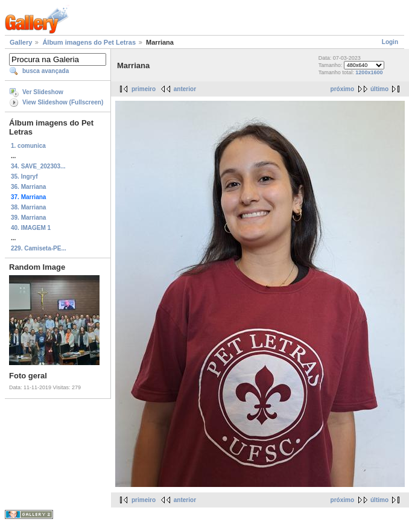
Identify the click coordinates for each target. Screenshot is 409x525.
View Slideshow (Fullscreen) (62, 102)
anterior (185, 89)
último (379, 89)
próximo (342, 89)
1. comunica (28, 145)
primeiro (144, 89)
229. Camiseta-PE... (38, 248)
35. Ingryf (24, 176)
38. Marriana (28, 207)
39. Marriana (28, 217)
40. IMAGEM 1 (31, 227)
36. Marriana (28, 186)
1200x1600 (368, 72)
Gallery (21, 42)
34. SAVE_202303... (38, 166)
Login (390, 42)
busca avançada (45, 71)
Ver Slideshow (42, 92)
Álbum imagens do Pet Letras (89, 42)
